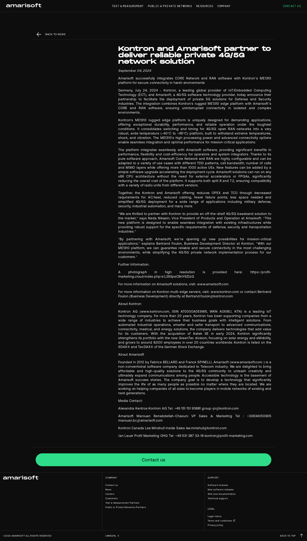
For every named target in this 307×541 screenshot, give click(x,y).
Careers (109, 494)
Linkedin (110, 536)
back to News (55, 34)
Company (224, 6)
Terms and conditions (220, 520)
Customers (111, 498)
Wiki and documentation (222, 494)
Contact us (292, 6)
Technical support (218, 498)
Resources (204, 6)
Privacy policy (215, 525)
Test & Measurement (128, 6)
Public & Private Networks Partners (125, 507)
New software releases (221, 489)
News (108, 489)
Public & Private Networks (170, 6)
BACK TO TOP (288, 536)
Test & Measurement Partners (122, 503)
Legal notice (215, 516)
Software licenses (218, 485)
